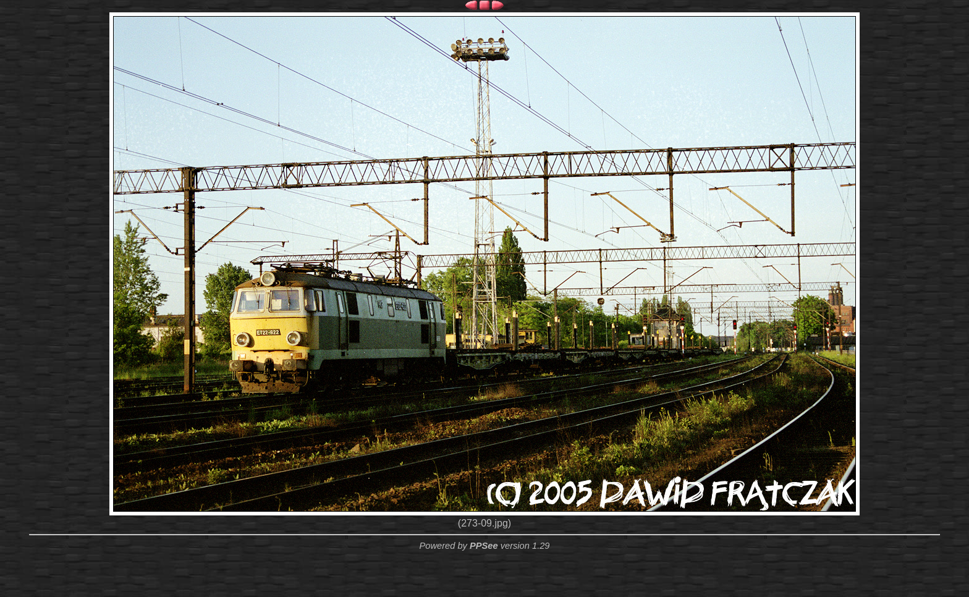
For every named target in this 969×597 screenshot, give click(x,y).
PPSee (484, 546)
